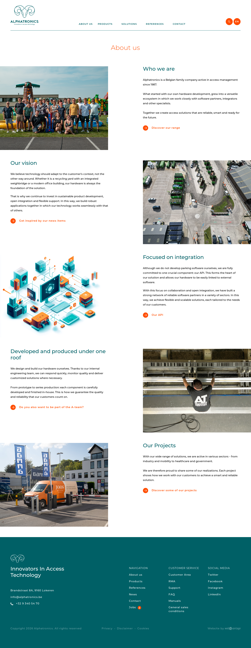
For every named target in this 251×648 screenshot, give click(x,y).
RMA (172, 581)
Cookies (143, 628)
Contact (179, 24)
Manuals (175, 601)
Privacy (107, 628)
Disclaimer (125, 628)
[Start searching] (229, 21)
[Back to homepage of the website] (24, 15)
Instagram (215, 588)
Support (174, 588)
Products (107, 24)
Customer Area (180, 575)
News (133, 594)
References (157, 24)
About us (86, 24)
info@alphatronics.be (26, 597)
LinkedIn (214, 594)
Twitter (213, 575)
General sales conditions (178, 609)
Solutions (131, 24)
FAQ (172, 594)
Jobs (132, 607)
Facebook (215, 581)
